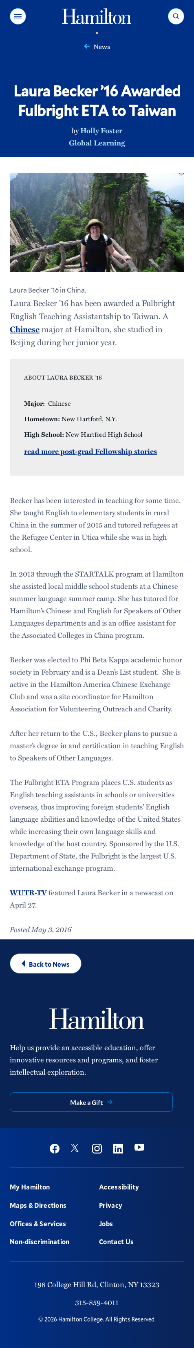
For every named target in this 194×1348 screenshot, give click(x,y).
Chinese (25, 329)
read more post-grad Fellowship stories (90, 451)
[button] (18, 16)
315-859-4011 (97, 1302)
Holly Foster (101, 130)
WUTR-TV (28, 892)
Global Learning (97, 142)
